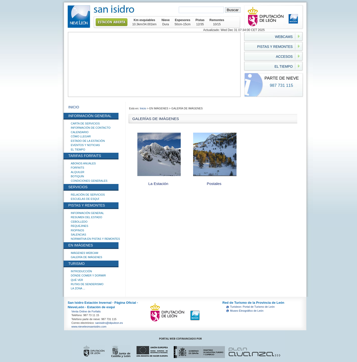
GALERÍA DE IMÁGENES (86, 257)
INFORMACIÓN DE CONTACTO (91, 127)
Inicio (143, 108)
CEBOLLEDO (79, 221)
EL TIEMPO (78, 149)
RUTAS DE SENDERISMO (87, 284)
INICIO (73, 107)
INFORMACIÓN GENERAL (87, 212)
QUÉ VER (77, 279)
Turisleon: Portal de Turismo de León (252, 306)
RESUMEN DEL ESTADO (86, 217)
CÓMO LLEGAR (81, 136)
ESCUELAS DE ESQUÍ (85, 198)
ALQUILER (77, 172)
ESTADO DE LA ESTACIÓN (88, 140)
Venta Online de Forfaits (86, 311)
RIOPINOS (77, 230)
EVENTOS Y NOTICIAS (85, 145)
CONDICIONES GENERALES (89, 180)
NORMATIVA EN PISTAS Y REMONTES (95, 238)
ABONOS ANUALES (83, 163)
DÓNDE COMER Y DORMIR (88, 275)
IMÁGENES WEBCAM (84, 252)
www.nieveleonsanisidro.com (88, 326)
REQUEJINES (79, 225)
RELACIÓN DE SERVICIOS (88, 194)
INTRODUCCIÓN (81, 271)
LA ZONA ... (78, 288)
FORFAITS (77, 167)
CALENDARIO (80, 132)
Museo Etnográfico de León (247, 310)
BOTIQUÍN (77, 176)
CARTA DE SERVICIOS (85, 123)
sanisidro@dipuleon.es (109, 322)
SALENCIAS (78, 234)
